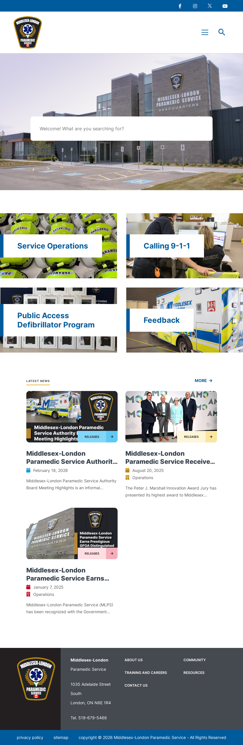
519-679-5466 (92, 717)
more (201, 380)
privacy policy (30, 737)
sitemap (60, 737)
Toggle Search (222, 32)
